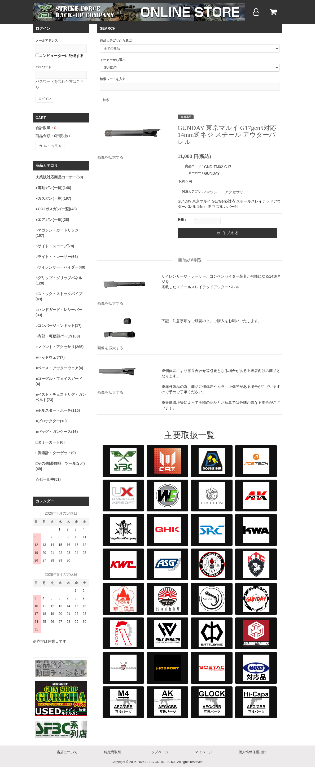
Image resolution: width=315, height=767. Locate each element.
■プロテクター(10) (51, 419)
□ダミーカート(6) (50, 441)
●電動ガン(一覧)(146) (53, 186)
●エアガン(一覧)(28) (52, 218)
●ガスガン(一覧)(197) (53, 197)
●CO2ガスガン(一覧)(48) (56, 207)
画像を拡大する (110, 157)
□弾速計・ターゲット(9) (56, 451)
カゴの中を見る (49, 145)
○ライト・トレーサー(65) (57, 255)
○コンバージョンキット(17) (58, 324)
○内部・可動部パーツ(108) (58, 334)
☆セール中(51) (48, 478)
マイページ (203, 751)
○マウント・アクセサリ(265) (60, 345)
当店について (67, 751)
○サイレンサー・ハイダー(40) (60, 266)
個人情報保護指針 (252, 751)
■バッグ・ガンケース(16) (57, 430)
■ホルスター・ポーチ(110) (58, 409)
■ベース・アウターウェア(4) (59, 366)
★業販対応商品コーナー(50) (59, 175)
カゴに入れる (211, 232)
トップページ (158, 751)
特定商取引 (112, 751)
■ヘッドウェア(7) (50, 356)
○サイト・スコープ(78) (55, 244)
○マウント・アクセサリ (223, 192)
